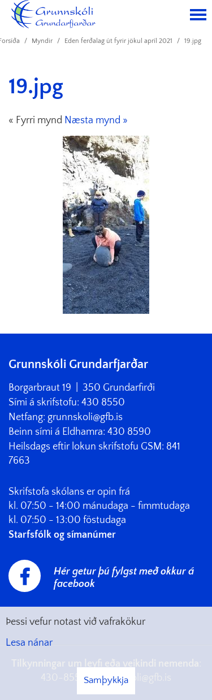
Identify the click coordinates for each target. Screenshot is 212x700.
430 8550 (103, 402)
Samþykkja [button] (106, 680)
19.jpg (192, 41)
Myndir (42, 41)
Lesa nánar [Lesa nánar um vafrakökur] (29, 643)
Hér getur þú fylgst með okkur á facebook (124, 578)
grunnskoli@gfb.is (85, 417)
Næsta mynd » (96, 120)
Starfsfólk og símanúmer (62, 535)
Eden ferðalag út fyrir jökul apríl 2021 (118, 41)
